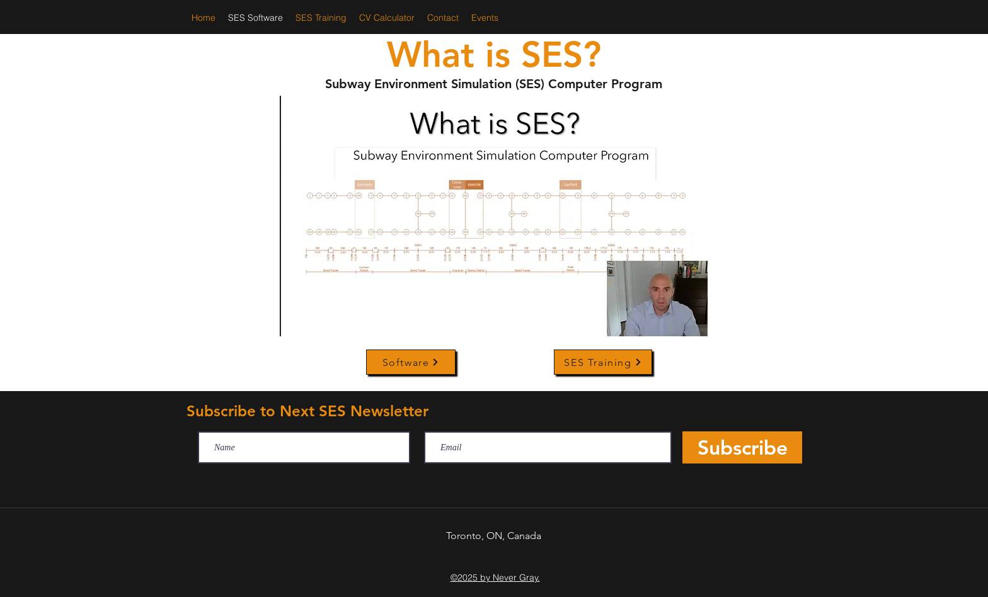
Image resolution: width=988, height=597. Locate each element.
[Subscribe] (742, 447)
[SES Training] (603, 362)
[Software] (411, 362)
